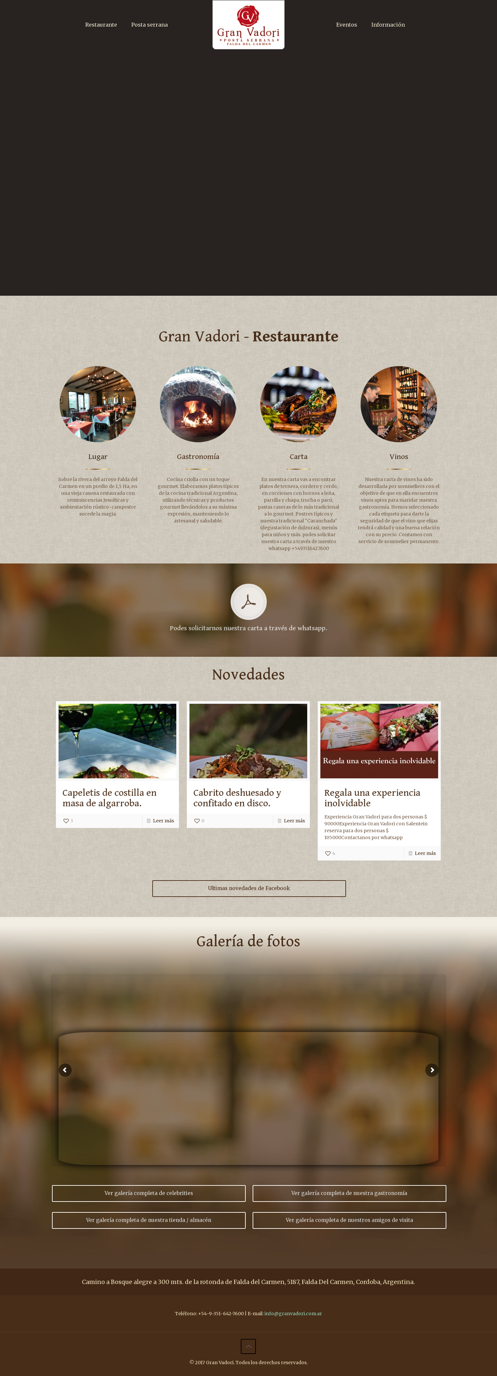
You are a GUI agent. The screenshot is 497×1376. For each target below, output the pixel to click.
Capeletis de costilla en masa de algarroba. (109, 798)
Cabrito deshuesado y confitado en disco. (237, 798)
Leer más (163, 821)
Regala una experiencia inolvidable (372, 798)
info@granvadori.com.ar (293, 1314)
